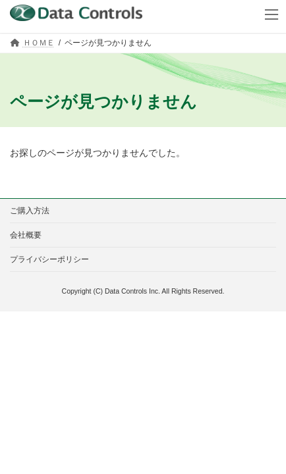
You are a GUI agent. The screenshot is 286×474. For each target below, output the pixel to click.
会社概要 (26, 235)
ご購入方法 (29, 210)
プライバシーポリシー (49, 259)
